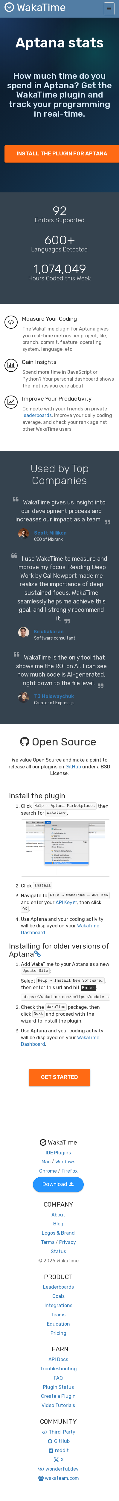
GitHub (73, 767)
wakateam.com (58, 1478)
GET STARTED (59, 1077)
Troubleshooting (58, 1369)
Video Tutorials (58, 1405)
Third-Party (58, 1432)
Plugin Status (58, 1387)
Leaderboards (58, 1287)
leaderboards (37, 415)
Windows (65, 1162)
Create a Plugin (58, 1396)
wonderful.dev (58, 1469)
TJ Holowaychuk (54, 696)
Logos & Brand (58, 1233)
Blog (58, 1224)
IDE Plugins (58, 1153)
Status (58, 1251)
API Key (66, 902)
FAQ (58, 1378)
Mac (46, 1162)
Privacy (67, 1242)
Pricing (58, 1333)
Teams (58, 1315)
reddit (58, 1450)
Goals (58, 1296)
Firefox (70, 1171)
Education (58, 1324)
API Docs (58, 1359)
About (58, 1215)
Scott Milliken (50, 533)
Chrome (48, 1171)
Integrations (58, 1305)
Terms (47, 1242)
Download (58, 1184)
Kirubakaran (49, 631)
